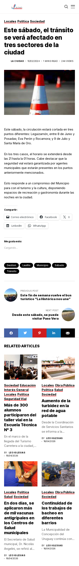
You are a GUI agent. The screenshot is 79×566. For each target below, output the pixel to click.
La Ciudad (17, 61)
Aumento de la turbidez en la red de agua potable (56, 408)
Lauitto (26, 265)
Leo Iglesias (17, 452)
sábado (59, 265)
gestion (11, 265)
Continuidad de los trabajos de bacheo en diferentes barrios (57, 513)
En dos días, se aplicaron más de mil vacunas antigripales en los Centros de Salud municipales (19, 518)
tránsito (12, 271)
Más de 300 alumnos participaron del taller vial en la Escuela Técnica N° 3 (20, 417)
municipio (42, 265)
